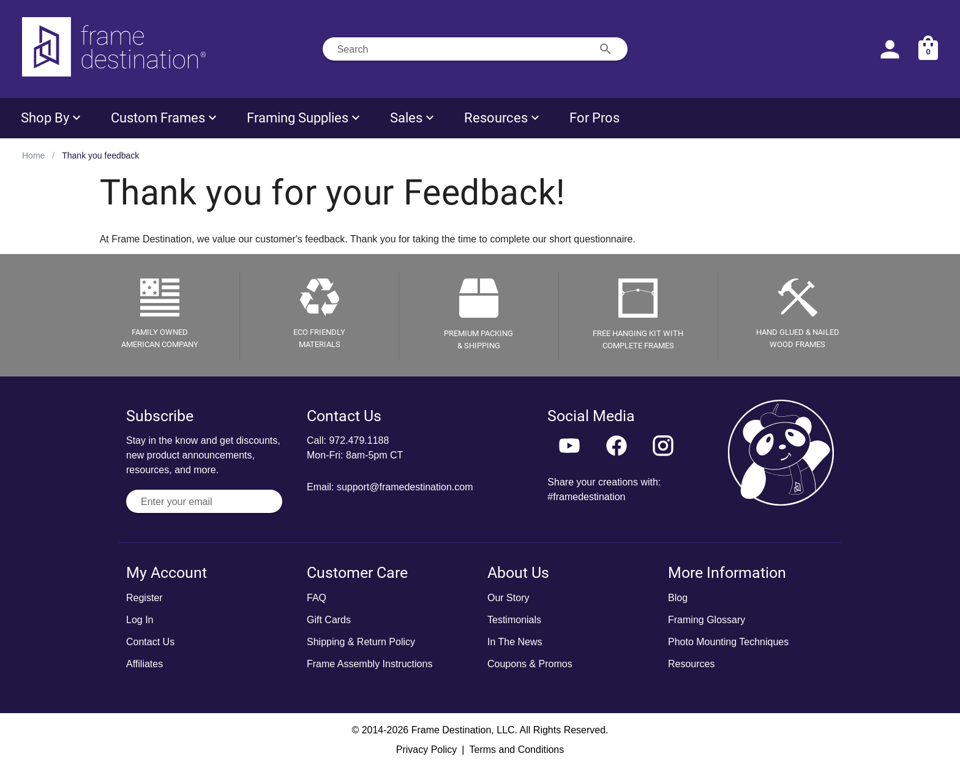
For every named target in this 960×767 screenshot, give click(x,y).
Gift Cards (329, 620)
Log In (139, 620)
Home (33, 155)
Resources (691, 664)
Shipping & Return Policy (361, 642)
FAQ (316, 598)
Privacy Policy (426, 749)
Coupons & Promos (529, 664)
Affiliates (144, 664)
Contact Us (150, 642)
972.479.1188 (359, 440)
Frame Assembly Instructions (369, 664)
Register (144, 598)
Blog (678, 598)
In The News (514, 642)
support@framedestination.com (405, 487)
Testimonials (514, 620)
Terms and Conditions (516, 749)
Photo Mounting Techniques (728, 642)
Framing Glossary (706, 620)
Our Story (508, 598)
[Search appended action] (605, 49)
